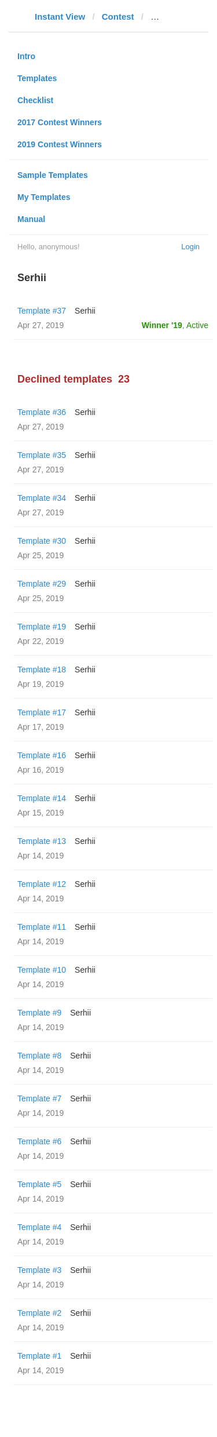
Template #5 (39, 1184)
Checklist (35, 100)
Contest (118, 16)
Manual (31, 219)
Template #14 (41, 798)
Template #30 (41, 540)
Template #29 (41, 583)
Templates (37, 78)
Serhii (85, 310)
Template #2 (39, 1313)
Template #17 (41, 712)
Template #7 (39, 1098)
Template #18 (41, 669)
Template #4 (39, 1227)
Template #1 (39, 1355)
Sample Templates (52, 175)
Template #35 (41, 455)
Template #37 (41, 310)
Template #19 (41, 626)
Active (197, 325)
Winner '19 (162, 325)
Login (190, 246)
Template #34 (41, 498)
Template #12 (41, 884)
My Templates (44, 197)
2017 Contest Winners (59, 122)
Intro (26, 56)
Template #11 (41, 927)
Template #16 (41, 755)
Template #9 (39, 1012)
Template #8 (39, 1055)
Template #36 (41, 412)
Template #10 (41, 969)
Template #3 (39, 1270)
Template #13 (41, 841)
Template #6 (39, 1141)
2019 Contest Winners (59, 144)
